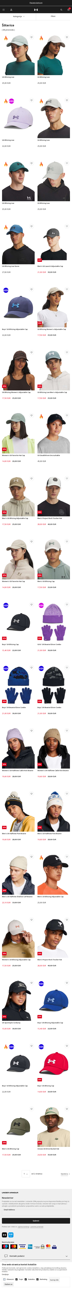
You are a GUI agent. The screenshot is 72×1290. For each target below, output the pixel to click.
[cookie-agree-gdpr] (8, 1284)
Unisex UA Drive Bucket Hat (48, 1149)
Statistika (31, 1279)
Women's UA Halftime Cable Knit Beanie (17, 770)
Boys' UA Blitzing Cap (10, 644)
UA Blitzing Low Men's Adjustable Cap (52, 392)
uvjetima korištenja (23, 1227)
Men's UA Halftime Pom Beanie (14, 833)
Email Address (9, 1210)
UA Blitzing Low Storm (10, 266)
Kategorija (19, 16)
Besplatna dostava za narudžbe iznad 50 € (36, 3)
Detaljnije (5, 1274)
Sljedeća (64, 1174)
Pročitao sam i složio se (22, 1227)
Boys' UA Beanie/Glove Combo (14, 707)
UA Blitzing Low (8, 77)
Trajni (21, 1279)
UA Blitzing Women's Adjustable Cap (51, 329)
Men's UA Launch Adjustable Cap (50, 266)
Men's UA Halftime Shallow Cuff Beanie (17, 897)
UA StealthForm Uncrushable (48, 455)
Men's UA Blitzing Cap (46, 581)
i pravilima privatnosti (36, 1227)
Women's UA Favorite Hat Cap (13, 455)
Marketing (43, 1279)
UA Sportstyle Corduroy (11, 1023)
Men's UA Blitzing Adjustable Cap (15, 518)
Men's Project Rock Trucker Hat (49, 518)
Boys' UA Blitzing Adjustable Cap (15, 329)
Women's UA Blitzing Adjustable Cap (16, 960)
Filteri (53, 16)
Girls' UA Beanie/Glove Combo (49, 644)
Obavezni (10, 1279)
